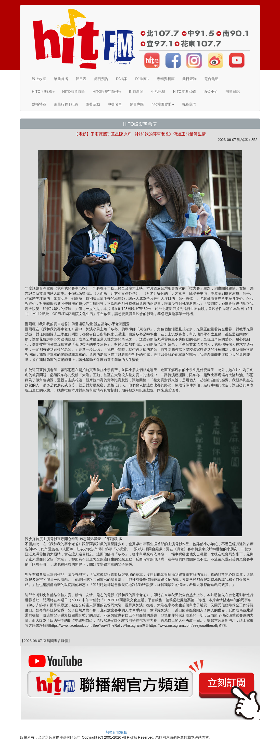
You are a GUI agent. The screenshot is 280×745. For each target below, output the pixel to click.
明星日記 (232, 91)
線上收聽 (39, 79)
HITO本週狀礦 (184, 91)
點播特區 (39, 104)
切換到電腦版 (116, 732)
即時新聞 (136, 91)
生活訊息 (158, 91)
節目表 (81, 79)
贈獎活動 (93, 104)
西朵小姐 (210, 91)
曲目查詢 (189, 79)
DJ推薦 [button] (142, 79)
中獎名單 (115, 104)
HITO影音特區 (73, 91)
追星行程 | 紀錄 (66, 104)
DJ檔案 (122, 79)
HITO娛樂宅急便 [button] (107, 91)
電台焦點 (211, 79)
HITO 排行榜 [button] (43, 91)
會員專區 (137, 104)
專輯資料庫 (166, 79)
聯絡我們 (189, 104)
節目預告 (101, 79)
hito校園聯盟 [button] (162, 104)
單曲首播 (61, 79)
